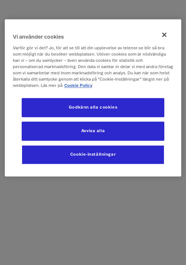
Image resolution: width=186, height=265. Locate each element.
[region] (93, 97)
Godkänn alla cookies (93, 108)
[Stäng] (164, 34)
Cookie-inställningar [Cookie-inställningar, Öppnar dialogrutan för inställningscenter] (93, 155)
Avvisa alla (93, 131)
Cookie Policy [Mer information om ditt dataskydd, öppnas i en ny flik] (78, 86)
